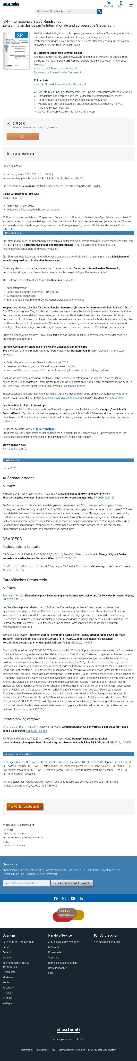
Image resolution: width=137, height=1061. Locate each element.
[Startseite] (68, 1031)
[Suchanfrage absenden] (99, 11)
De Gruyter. (94, 186)
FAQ (50, 973)
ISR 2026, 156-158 (120, 742)
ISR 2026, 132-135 (13, 570)
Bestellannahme (57, 968)
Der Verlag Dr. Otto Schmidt (18, 941)
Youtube (7, 998)
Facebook (8, 987)
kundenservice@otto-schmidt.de (60, 397)
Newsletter (54, 947)
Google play (51, 413)
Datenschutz (42, 1050)
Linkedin (7, 992)
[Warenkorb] (108, 4)
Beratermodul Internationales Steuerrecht (57, 72)
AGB (54, 1050)
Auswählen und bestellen (25, 806)
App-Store (28, 413)
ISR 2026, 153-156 (36, 730)
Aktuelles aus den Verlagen (63, 941)
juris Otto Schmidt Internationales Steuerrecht (60, 84)
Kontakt (7, 982)
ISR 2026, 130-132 (65, 558)
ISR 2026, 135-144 (13, 599)
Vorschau (53, 957)
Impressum (27, 1050)
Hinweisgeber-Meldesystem (102, 1050)
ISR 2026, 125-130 (103, 497)
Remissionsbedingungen (62, 962)
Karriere (7, 957)
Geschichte (9, 971)
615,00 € (35, 125)
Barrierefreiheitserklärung (72, 1050)
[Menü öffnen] (131, 3)
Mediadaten (9, 977)
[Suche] (66, 11)
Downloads (54, 952)
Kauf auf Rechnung (22, 153)
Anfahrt (7, 952)
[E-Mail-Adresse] (26, 883)
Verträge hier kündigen (107, 941)
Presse (6, 947)
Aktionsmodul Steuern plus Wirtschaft (55, 68)
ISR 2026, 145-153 (81, 642)
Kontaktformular (114, 397)
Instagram (8, 1003)
